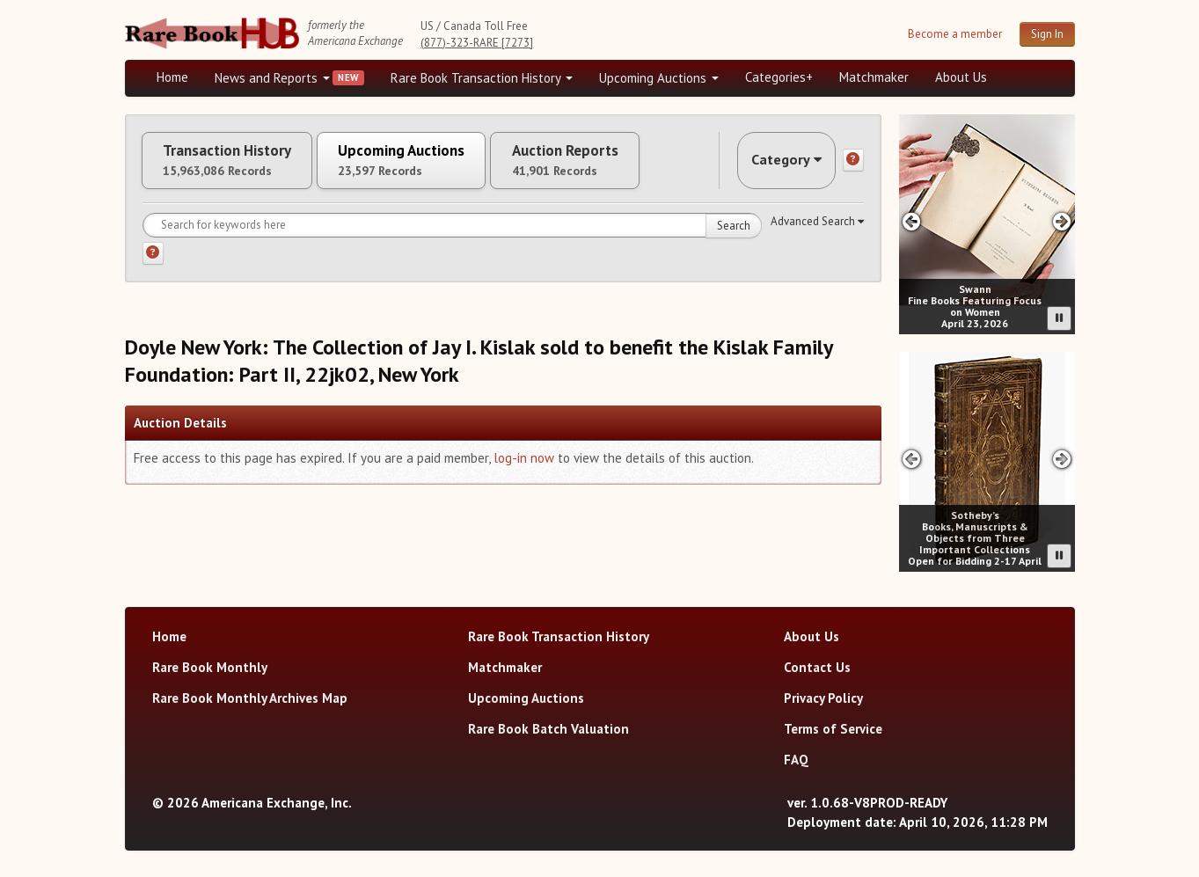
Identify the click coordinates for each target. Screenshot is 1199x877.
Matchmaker (874, 77)
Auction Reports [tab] (615, 164)
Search (733, 233)
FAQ (796, 759)
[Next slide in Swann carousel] (1061, 221)
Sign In (1047, 33)
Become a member (955, 33)
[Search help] (153, 261)
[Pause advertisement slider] (1059, 318)
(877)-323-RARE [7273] (476, 42)
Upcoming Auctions (659, 77)
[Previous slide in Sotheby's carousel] (912, 458)
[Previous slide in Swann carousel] (912, 221)
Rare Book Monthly (209, 667)
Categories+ (779, 77)
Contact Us (817, 667)
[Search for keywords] (452, 233)
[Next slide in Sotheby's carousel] (1061, 458)
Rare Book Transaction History (482, 77)
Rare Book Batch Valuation (548, 728)
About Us (961, 77)
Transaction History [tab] (237, 164)
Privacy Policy (823, 698)
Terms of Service (833, 728)
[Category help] (853, 164)
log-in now (523, 465)
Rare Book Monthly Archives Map (249, 698)
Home (172, 77)
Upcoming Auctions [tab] (432, 164)
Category (779, 164)
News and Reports (272, 77)
